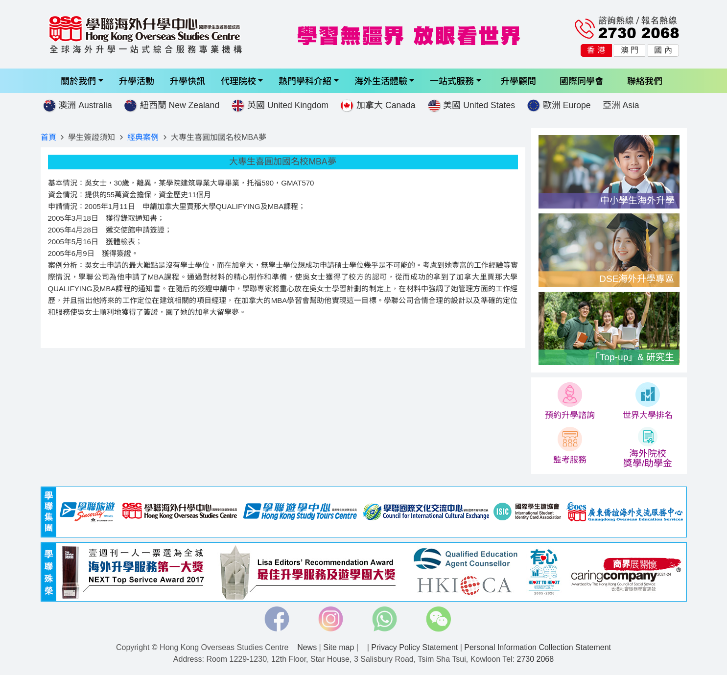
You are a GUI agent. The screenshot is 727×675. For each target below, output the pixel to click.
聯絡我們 (644, 80)
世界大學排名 (648, 415)
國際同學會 (582, 80)
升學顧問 (518, 80)
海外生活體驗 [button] (380, 80)
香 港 (596, 50)
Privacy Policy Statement (414, 647)
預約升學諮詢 (570, 415)
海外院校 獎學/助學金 (647, 458)
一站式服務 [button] (452, 80)
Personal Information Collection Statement (537, 647)
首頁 (48, 137)
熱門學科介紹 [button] (305, 80)
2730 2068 (535, 659)
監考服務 (569, 460)
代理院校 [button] (238, 80)
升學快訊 (187, 80)
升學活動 (136, 80)
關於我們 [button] (78, 80)
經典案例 (143, 137)
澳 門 (629, 50)
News (307, 647)
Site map (338, 647)
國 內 (663, 50)
